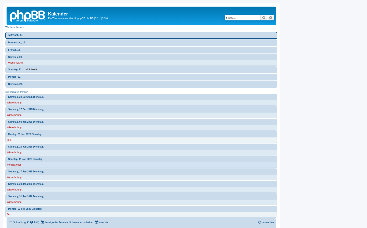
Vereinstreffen (14, 164)
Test (9, 140)
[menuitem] (34, 222)
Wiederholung (15, 62)
